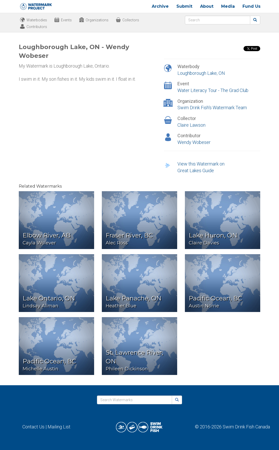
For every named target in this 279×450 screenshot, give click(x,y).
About (206, 6)
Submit (184, 6)
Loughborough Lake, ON (201, 73)
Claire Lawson (191, 125)
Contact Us (33, 426)
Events (66, 20)
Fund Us (251, 6)
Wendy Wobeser (194, 142)
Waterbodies (36, 20)
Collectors (130, 20)
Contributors (36, 27)
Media (228, 6)
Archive (160, 6)
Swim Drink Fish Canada (246, 426)
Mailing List (59, 426)
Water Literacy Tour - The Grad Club (212, 90)
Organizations (97, 20)
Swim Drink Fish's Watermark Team (212, 107)
